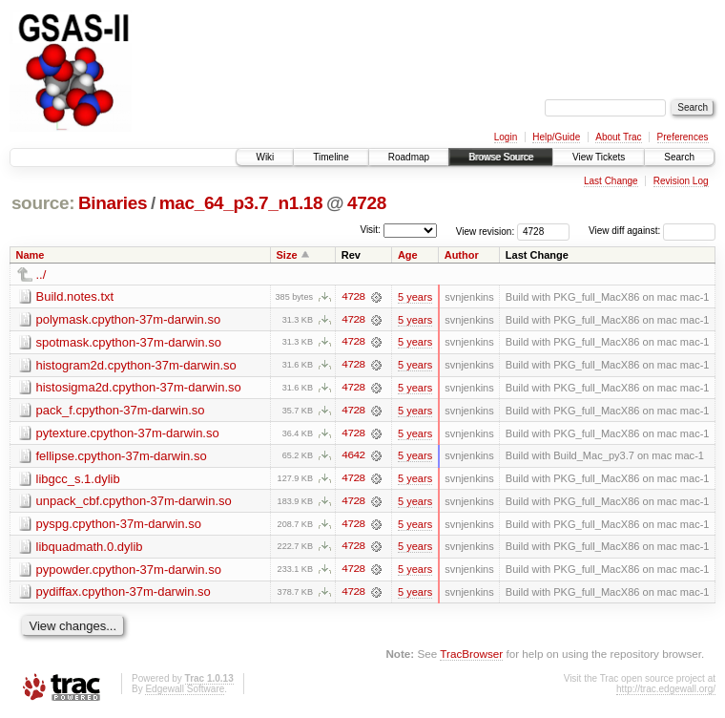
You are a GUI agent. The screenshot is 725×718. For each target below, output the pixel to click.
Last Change (611, 181)
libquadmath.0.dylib (89, 548)
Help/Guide (556, 137)
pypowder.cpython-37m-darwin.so (128, 571)
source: (42, 203)
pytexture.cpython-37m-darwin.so (127, 434)
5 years (415, 297)
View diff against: (652, 230)
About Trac (618, 137)
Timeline (330, 157)
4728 (366, 203)
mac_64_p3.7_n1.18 (241, 203)
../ (41, 274)
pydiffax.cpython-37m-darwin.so (123, 594)
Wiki (265, 157)
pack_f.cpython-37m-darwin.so (120, 411)
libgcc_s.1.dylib (78, 480)
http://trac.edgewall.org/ (665, 691)
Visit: (370, 229)
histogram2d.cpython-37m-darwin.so (136, 365)
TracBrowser (471, 656)
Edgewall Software (184, 691)
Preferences (683, 137)
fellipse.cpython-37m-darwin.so (121, 457)
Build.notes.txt (75, 296)
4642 (353, 457)
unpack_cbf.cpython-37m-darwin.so (134, 503)
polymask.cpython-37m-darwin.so (128, 319)
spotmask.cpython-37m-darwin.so (128, 342)
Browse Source (500, 157)
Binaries (112, 203)
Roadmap (408, 157)
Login (505, 137)
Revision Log (681, 181)
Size (287, 255)
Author (462, 255)
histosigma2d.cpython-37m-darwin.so (138, 388)
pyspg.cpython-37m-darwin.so (118, 525)
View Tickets (598, 157)
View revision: (485, 230)
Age (408, 255)
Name (30, 255)
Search (679, 157)
